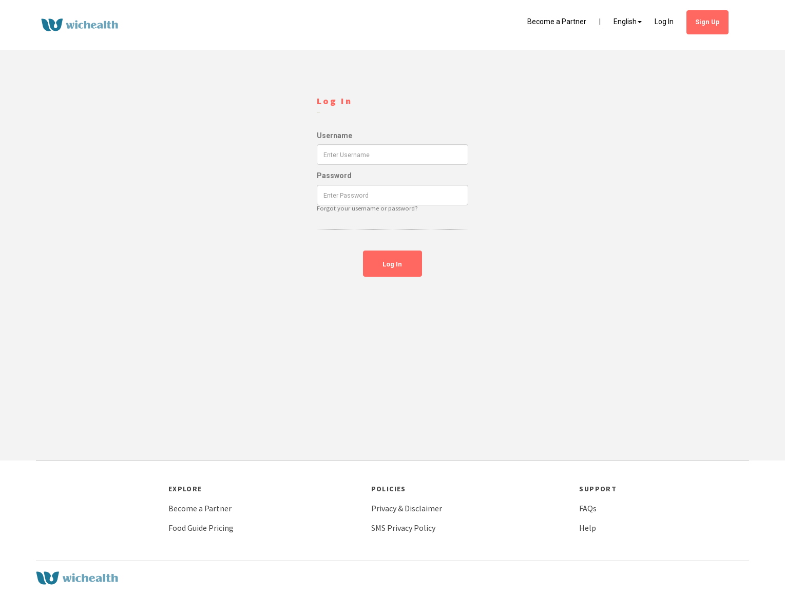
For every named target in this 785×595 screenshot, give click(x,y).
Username (334, 135)
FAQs (588, 508)
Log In (664, 21)
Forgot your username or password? (367, 208)
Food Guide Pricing (201, 528)
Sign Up (707, 22)
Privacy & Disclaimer (406, 508)
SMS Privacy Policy (403, 528)
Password (334, 175)
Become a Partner (556, 21)
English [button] (628, 21)
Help (587, 528)
